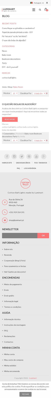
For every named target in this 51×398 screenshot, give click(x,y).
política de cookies (13, 386)
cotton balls (22, 127)
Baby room (6, 55)
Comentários (9, 133)
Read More (10, 119)
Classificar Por (25, 93)
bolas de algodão (9, 130)
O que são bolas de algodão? (14, 40)
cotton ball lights (9, 78)
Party (4, 63)
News (4, 51)
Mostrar (7, 93)
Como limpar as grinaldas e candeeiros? (18, 28)
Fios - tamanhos (40, 163)
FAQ (18, 168)
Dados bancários (23, 163)
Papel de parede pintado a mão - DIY (17, 32)
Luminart (33, 378)
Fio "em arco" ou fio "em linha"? (14, 36)
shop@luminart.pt (16, 220)
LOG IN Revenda (30, 168)
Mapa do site (7, 163)
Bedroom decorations (11, 59)
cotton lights (32, 127)
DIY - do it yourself (10, 67)
